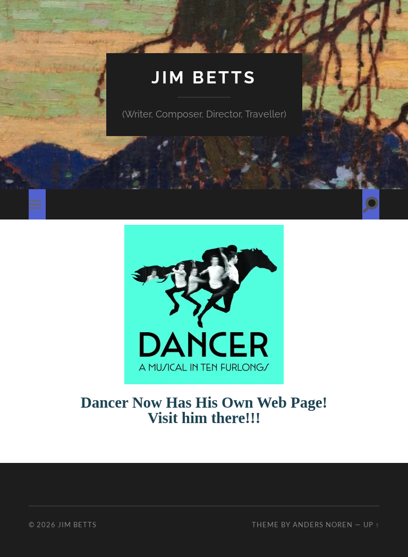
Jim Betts (204, 77)
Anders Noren (323, 524)
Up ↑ (371, 524)
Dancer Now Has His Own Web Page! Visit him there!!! (204, 410)
